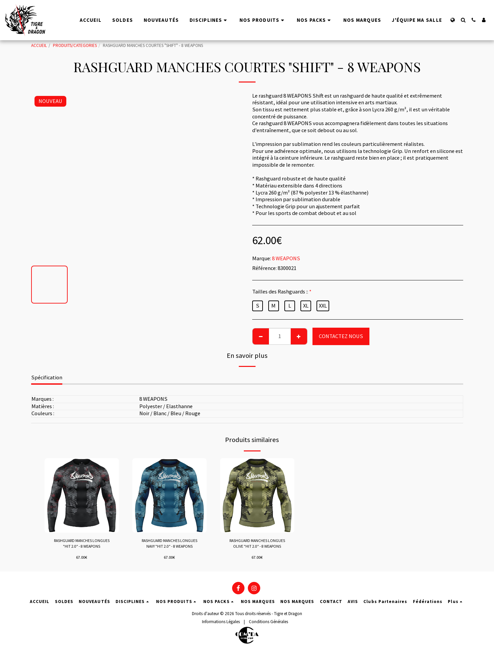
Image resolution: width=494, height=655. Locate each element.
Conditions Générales (268, 623)
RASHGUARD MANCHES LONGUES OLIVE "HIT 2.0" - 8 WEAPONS (257, 544)
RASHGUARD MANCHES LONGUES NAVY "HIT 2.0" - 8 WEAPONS (169, 544)
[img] (82, 495)
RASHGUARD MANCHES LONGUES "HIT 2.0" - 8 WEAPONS (81, 544)
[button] (463, 19)
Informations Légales (221, 623)
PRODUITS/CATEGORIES (75, 45)
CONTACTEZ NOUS (341, 336)
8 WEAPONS (286, 258)
